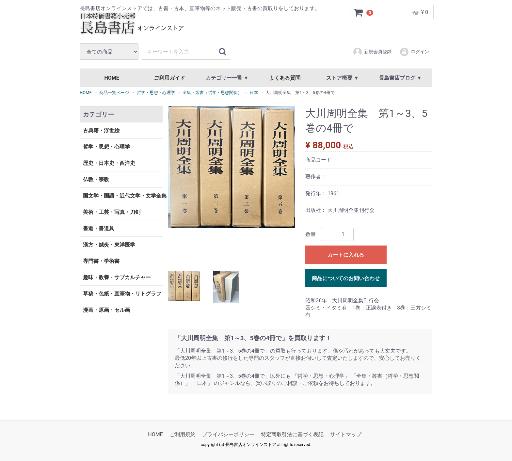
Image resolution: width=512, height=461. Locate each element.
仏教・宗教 (96, 179)
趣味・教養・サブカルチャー (117, 277)
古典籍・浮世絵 (101, 130)
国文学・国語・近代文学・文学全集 (123, 196)
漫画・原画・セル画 (106, 310)
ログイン (414, 52)
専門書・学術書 (101, 261)
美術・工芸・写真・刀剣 (111, 212)
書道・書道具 (98, 228)
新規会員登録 (372, 52)
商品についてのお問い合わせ (346, 278)
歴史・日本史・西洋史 (109, 163)
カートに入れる (346, 254)
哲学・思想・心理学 (106, 147)
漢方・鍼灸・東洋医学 (109, 245)
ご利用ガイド (169, 78)
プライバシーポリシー (228, 434)
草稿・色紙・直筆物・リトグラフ (122, 294)
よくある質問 (284, 78)
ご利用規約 (182, 434)
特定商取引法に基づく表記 (292, 434)
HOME (111, 78)
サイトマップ (345, 434)
